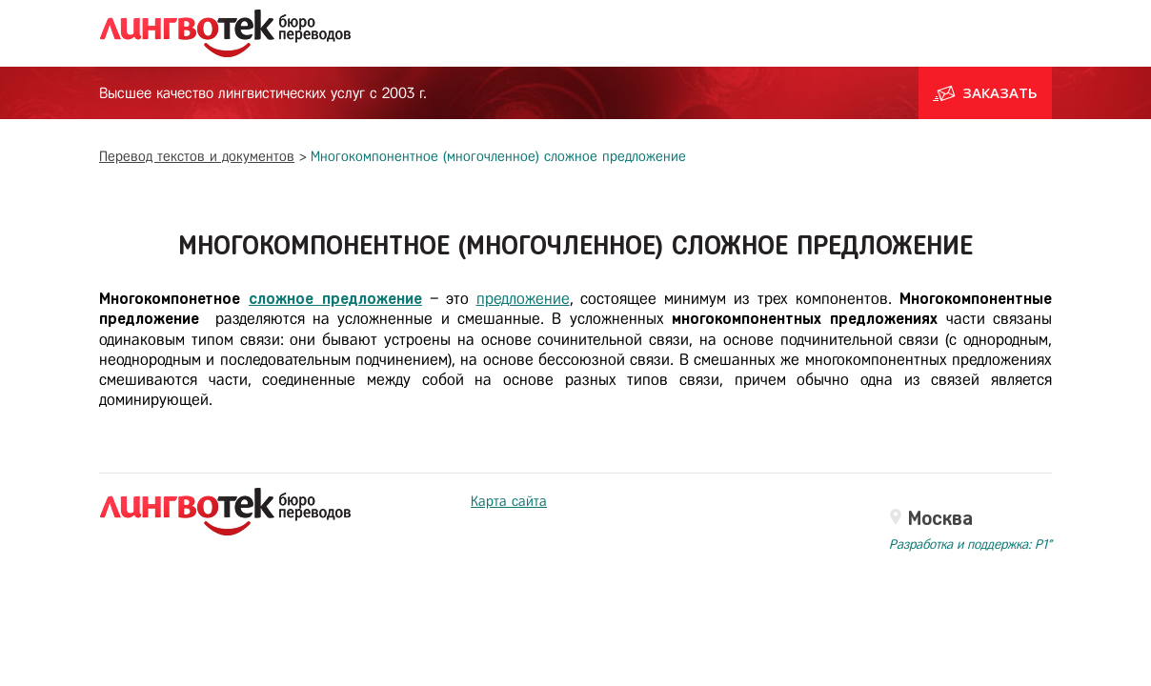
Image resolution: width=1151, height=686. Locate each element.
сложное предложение (335, 299)
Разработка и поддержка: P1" (970, 544)
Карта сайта (509, 501)
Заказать (985, 92)
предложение (523, 299)
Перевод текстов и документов (196, 156)
